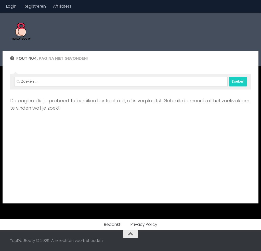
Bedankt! (112, 224)
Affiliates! (62, 6)
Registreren (35, 6)
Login (11, 6)
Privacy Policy (143, 224)
